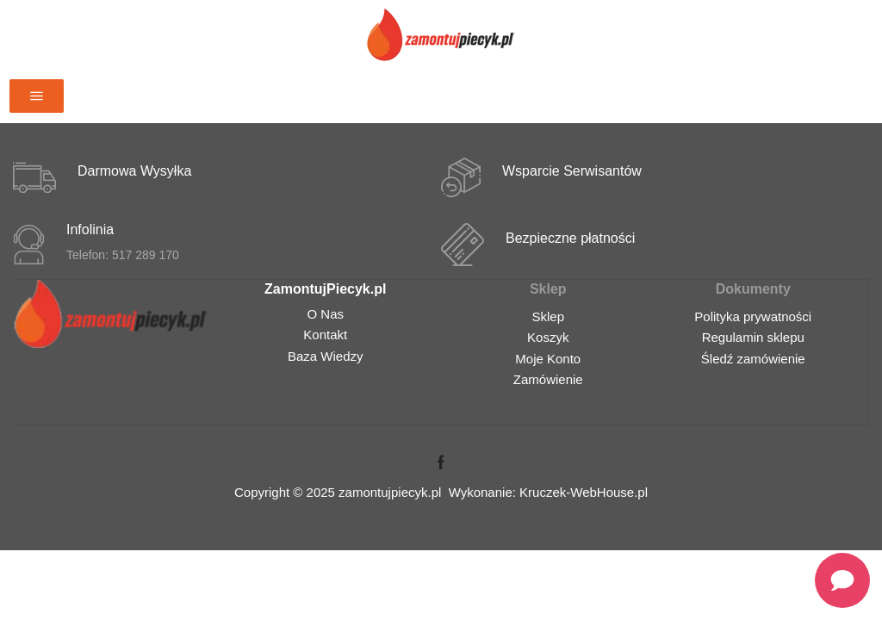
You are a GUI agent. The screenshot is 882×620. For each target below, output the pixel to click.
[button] (37, 96)
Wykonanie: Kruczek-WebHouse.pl (548, 492)
